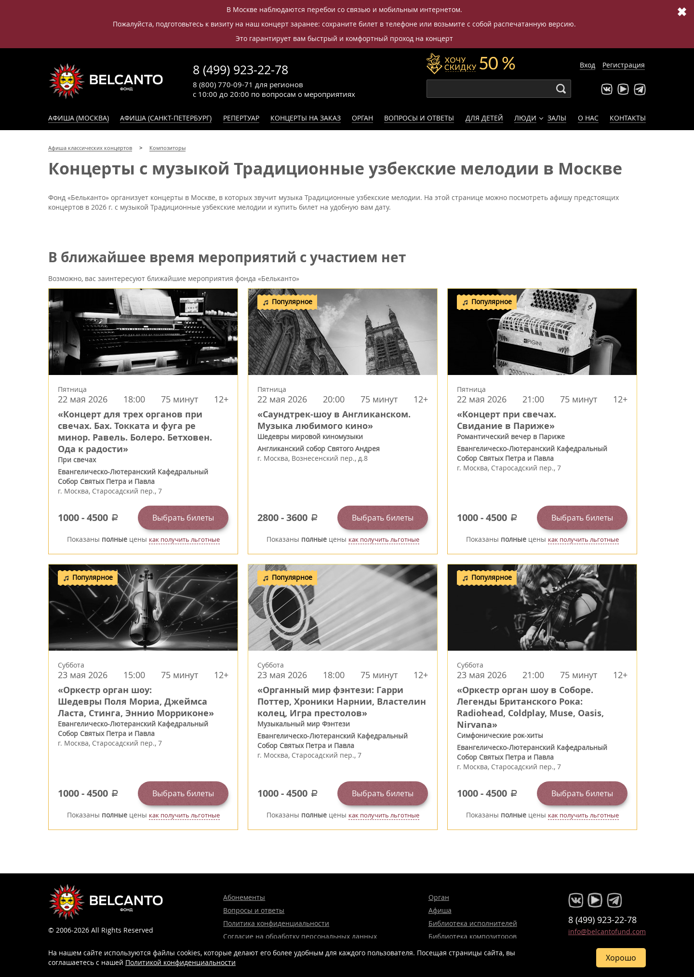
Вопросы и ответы (419, 117)
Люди (525, 117)
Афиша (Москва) (78, 117)
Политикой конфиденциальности (180, 962)
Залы (556, 117)
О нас (588, 117)
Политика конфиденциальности (276, 923)
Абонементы (244, 897)
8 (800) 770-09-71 (223, 84)
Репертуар (241, 117)
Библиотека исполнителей (472, 923)
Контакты (628, 117)
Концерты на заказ (305, 117)
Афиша (440, 910)
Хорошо (621, 957)
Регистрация (623, 64)
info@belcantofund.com (607, 931)
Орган (362, 117)
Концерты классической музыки (106, 81)
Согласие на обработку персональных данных (300, 936)
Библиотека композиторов (472, 936)
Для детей (484, 117)
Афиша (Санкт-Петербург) (166, 117)
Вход (587, 64)
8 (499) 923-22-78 (240, 70)
